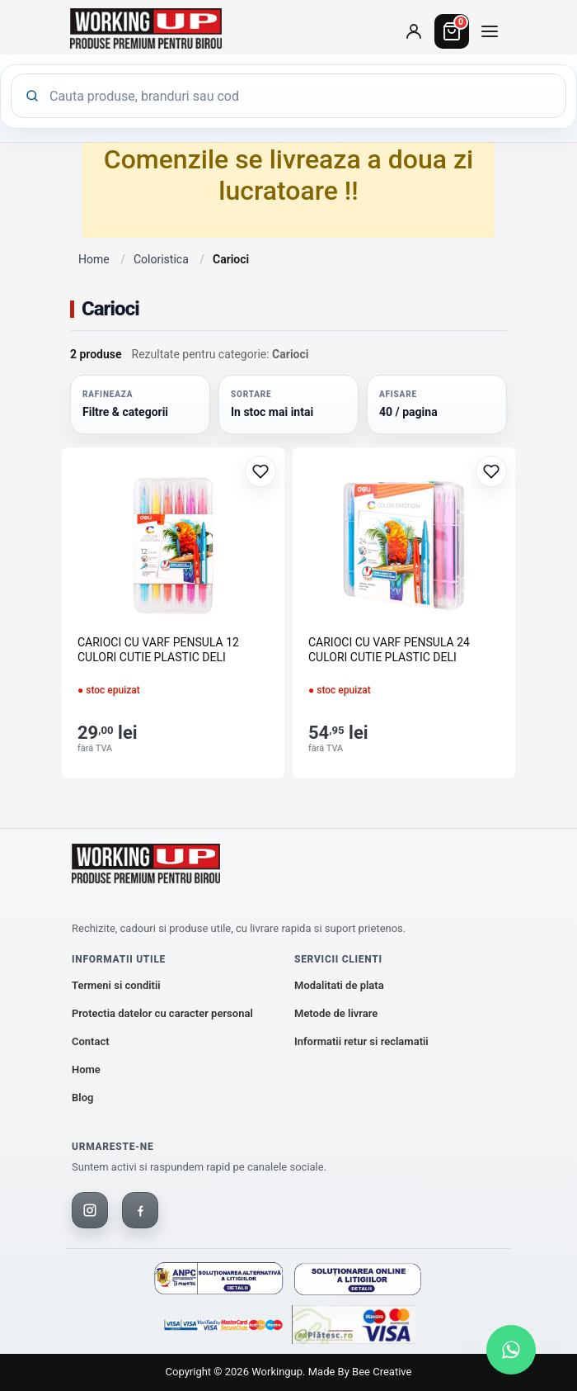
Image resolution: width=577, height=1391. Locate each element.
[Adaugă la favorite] (260, 471)
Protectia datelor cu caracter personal (162, 1013)
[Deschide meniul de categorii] (489, 31)
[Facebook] (140, 1210)
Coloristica (161, 259)
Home (94, 259)
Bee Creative (381, 1371)
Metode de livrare (336, 1013)
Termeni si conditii (116, 985)
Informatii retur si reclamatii (361, 1041)
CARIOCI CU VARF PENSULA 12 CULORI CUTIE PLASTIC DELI (158, 650)
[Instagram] (90, 1210)
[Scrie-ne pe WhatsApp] (511, 1349)
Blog (82, 1097)
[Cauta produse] (300, 96)
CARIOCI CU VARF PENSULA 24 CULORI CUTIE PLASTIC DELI (389, 650)
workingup (277, 1371)
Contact (91, 1041)
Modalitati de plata (339, 985)
